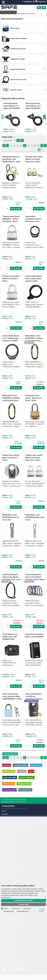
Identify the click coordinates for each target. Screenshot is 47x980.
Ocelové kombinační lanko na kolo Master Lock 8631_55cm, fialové (34, 577)
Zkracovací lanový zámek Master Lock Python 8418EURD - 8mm (33, 106)
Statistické (27, 908)
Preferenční (15, 908)
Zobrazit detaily (42, 910)
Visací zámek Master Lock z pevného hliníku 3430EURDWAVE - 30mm (12, 696)
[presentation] (2, 117)
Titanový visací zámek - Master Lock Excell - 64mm (11, 278)
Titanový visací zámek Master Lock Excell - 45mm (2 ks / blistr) (33, 457)
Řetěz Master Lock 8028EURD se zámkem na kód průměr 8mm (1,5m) (11, 398)
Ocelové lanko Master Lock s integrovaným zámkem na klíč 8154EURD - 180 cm (33, 278)
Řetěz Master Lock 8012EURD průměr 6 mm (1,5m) (34, 517)
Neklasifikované (22, 911)
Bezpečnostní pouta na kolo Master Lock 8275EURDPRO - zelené (11, 159)
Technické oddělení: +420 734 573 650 (13, 800)
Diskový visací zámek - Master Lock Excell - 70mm (11, 457)
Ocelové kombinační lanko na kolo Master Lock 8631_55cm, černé (11, 577)
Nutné (6, 908)
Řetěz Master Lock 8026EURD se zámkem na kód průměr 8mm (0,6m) (34, 338)
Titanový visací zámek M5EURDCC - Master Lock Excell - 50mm (10, 218)
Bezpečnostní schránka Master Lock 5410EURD (34, 635)
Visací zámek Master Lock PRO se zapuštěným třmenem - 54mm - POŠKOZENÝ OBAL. (34, 696)
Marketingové (9, 911)
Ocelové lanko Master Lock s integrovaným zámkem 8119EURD (10, 338)
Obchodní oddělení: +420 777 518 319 (13, 802)
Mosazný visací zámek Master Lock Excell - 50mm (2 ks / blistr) (34, 159)
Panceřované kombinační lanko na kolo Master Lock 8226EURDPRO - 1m (33, 219)
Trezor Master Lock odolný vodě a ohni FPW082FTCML (9, 636)
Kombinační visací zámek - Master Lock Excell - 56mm (33, 397)
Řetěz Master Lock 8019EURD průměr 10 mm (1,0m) (10, 517)
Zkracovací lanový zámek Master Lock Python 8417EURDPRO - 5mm (12, 106)
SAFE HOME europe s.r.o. (9, 7)
